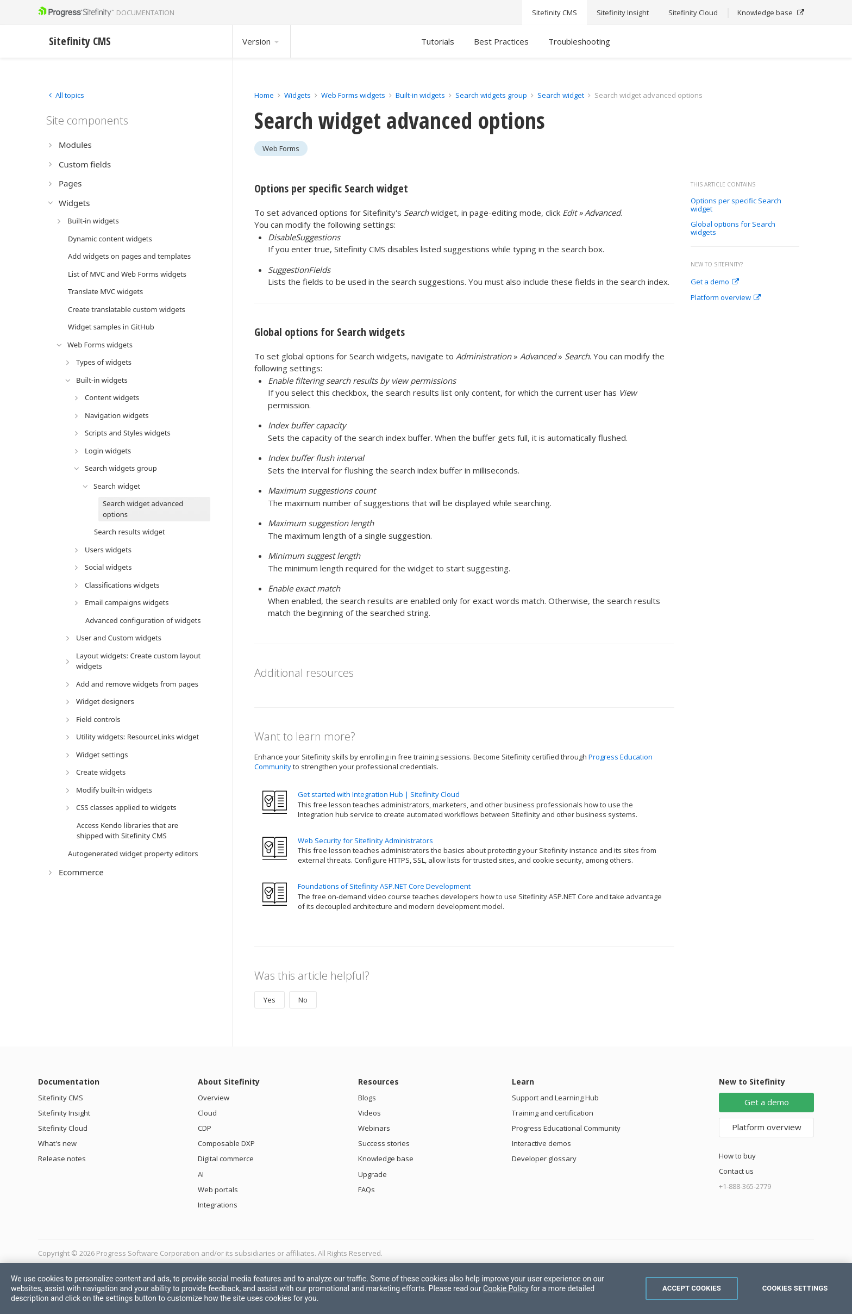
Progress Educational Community (566, 1128)
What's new (57, 1143)
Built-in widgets (421, 95)
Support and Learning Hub (555, 1098)
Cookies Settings (795, 1288)
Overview (213, 1098)
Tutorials (437, 41)
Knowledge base (386, 1158)
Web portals (218, 1189)
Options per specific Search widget (736, 205)
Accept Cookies (691, 1288)
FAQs (366, 1189)
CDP (204, 1128)
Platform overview (726, 298)
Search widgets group (492, 95)
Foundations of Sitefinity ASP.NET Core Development (384, 886)
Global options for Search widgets (733, 228)
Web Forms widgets (353, 95)
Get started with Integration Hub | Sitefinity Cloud (379, 794)
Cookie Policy (506, 1288)
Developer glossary (544, 1158)
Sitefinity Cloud (62, 1128)
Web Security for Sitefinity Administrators (365, 840)
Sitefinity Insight (64, 1113)
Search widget (561, 95)
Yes (269, 1000)
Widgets (297, 95)
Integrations (217, 1205)
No (303, 1000)
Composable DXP (226, 1143)
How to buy (737, 1156)
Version (261, 41)
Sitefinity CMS (60, 1098)
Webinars (374, 1128)
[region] (426, 1288)
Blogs (367, 1098)
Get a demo (715, 282)
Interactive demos (541, 1143)
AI (201, 1174)
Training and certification (552, 1113)
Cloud (207, 1113)
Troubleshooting (579, 41)
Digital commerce (226, 1158)
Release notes (62, 1158)
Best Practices (501, 41)
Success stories (384, 1143)
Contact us (736, 1171)
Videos (369, 1113)
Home (264, 95)
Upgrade (372, 1174)
